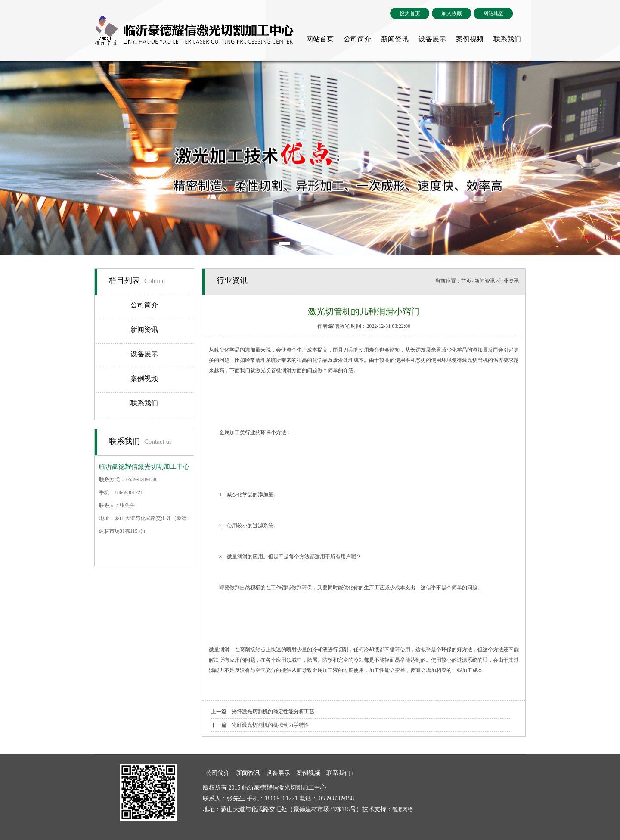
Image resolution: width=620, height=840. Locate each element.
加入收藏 (451, 13)
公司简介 (357, 39)
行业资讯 (508, 281)
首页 (466, 281)
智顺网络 (402, 809)
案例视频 (470, 39)
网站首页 (320, 39)
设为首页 (410, 13)
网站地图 (493, 13)
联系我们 (507, 39)
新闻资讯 (395, 39)
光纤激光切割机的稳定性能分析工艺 (273, 712)
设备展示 (432, 39)
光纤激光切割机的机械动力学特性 (270, 725)
